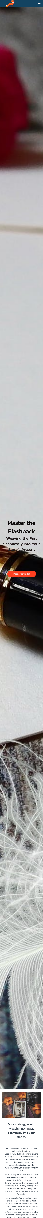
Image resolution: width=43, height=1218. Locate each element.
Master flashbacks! (21, 574)
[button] (39, 3)
